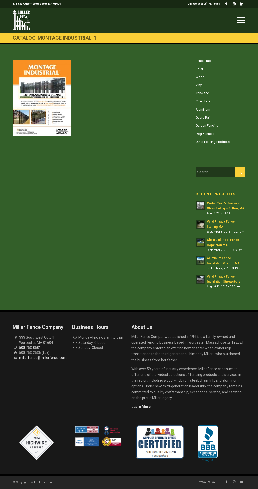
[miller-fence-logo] (21, 20)
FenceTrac (203, 61)
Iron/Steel (203, 93)
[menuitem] (202, 4)
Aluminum (203, 109)
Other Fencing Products (213, 142)
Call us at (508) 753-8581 (203, 3)
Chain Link (203, 101)
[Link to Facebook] (226, 4)
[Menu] (239, 20)
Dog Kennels (205, 134)
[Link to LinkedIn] (241, 4)
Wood (200, 77)
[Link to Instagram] (234, 4)
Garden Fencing (207, 125)
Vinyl (199, 85)
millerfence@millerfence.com (43, 358)
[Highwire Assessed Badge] (36, 443)
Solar (199, 69)
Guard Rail (203, 117)
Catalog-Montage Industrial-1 (54, 38)
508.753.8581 (30, 348)
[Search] (220, 172)
